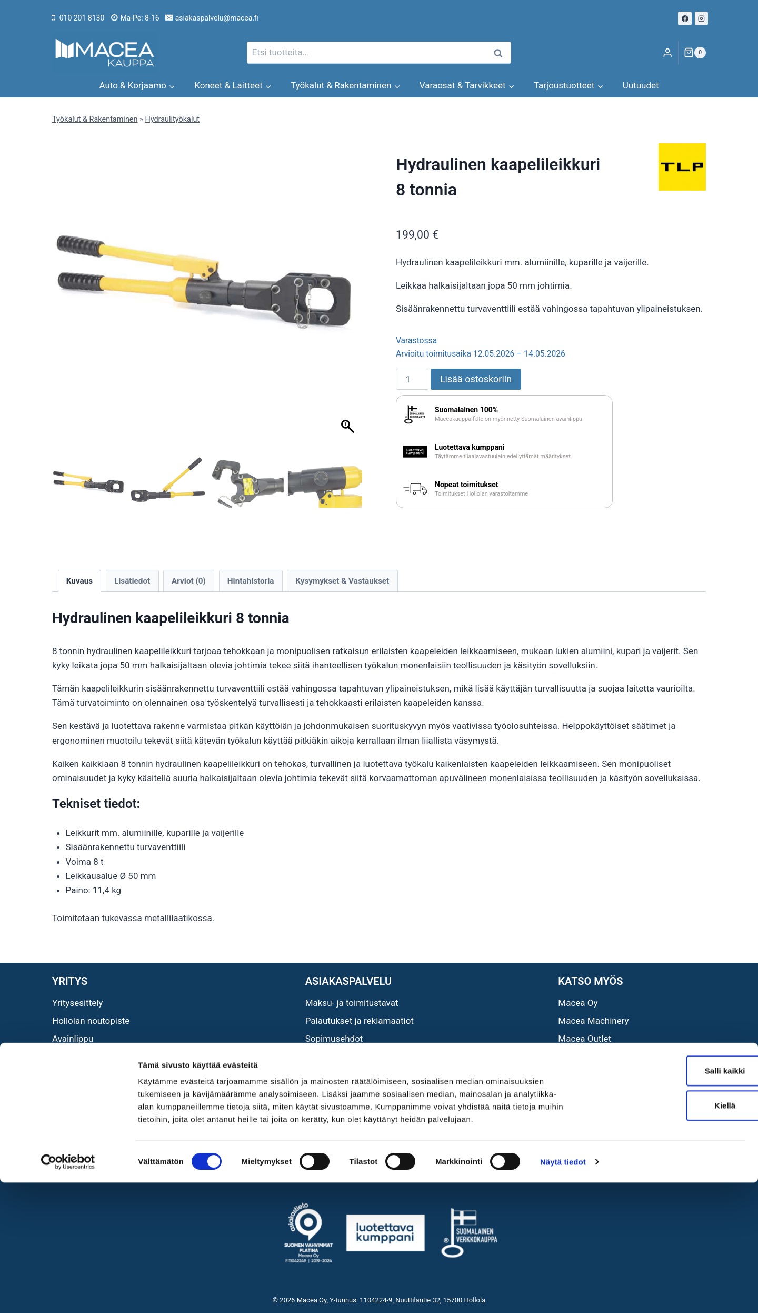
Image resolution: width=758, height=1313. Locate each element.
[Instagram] (702, 18)
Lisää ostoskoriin (476, 378)
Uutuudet (641, 85)
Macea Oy (577, 1003)
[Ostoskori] (695, 52)
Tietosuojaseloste (340, 1056)
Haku (501, 52)
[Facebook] (685, 18)
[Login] (667, 53)
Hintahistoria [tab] (250, 581)
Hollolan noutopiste (90, 1020)
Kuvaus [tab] (79, 581)
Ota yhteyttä (76, 1056)
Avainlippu (72, 1038)
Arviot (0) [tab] (189, 581)
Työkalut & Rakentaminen (94, 119)
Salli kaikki (670, 1201)
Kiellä (670, 1235)
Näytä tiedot (563, 1292)
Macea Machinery (593, 1020)
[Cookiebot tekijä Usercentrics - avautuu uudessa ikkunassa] (68, 1292)
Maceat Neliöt (586, 1056)
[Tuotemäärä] (412, 379)
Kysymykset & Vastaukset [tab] (342, 581)
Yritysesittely (77, 1003)
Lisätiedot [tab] (132, 581)
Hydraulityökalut (172, 119)
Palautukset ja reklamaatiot (359, 1020)
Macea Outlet (584, 1038)
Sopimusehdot (334, 1038)
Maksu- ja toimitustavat (351, 1003)
